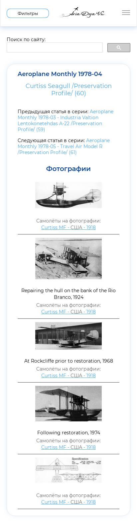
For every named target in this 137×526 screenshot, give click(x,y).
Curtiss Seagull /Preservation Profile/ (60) (69, 89)
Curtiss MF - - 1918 (68, 227)
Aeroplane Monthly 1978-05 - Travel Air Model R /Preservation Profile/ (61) (64, 146)
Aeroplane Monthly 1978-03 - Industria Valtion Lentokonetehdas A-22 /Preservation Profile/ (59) (65, 120)
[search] (54, 48)
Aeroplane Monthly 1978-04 (60, 74)
